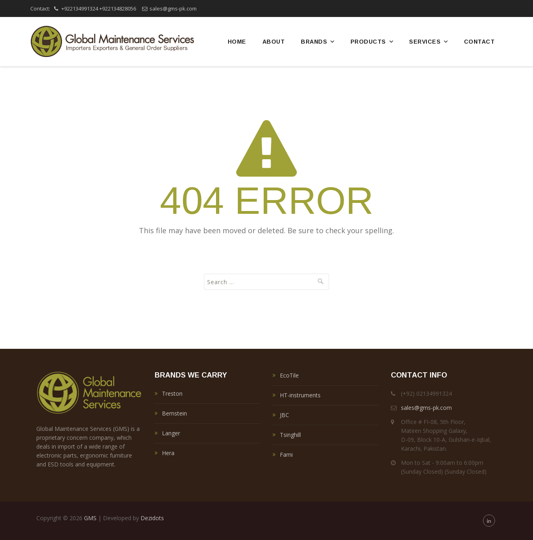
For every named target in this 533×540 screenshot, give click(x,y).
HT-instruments (300, 395)
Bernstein (174, 413)
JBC (284, 415)
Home (237, 41)
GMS (90, 518)
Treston (172, 393)
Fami (286, 454)
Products (372, 42)
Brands (318, 42)
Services (429, 42)
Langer (171, 433)
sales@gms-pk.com (173, 8)
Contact (479, 41)
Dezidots (152, 518)
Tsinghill (290, 435)
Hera (168, 453)
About (273, 41)
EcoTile (289, 375)
